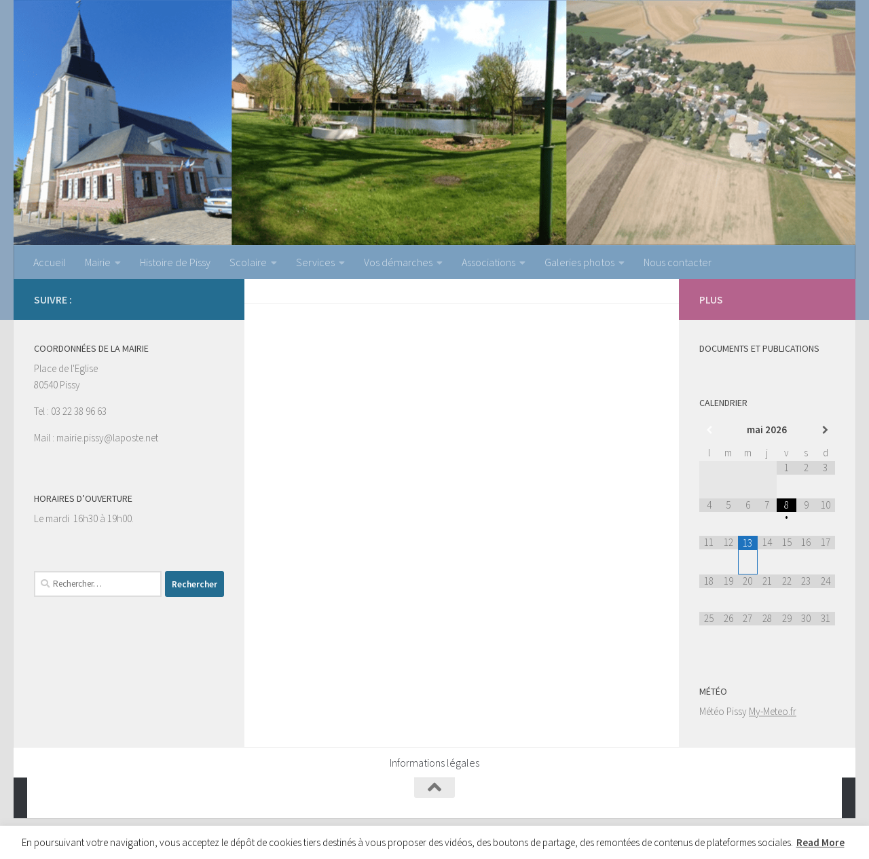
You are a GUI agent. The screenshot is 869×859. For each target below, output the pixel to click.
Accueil (49, 262)
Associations (488, 262)
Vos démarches (398, 262)
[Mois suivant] (825, 430)
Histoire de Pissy (175, 262)
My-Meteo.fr (772, 711)
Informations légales (434, 762)
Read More (820, 842)
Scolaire (248, 262)
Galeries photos (579, 262)
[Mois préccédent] (709, 430)
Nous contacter (677, 262)
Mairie (98, 262)
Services (315, 262)
